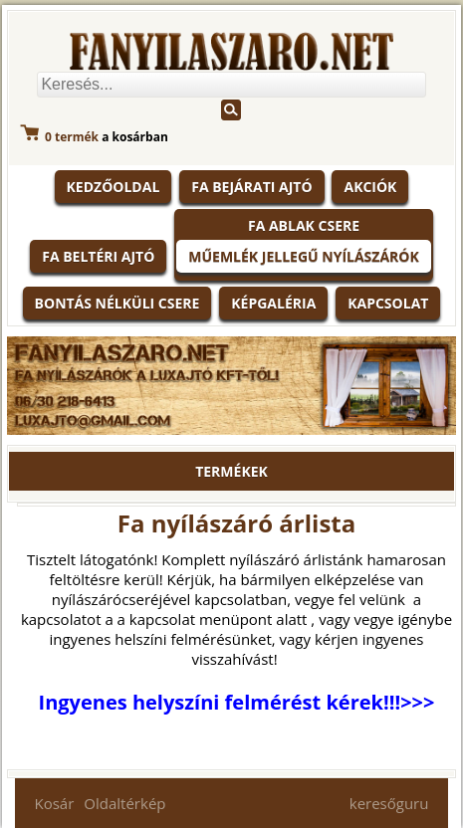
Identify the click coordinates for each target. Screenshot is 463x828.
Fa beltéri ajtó (98, 256)
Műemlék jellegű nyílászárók (303, 256)
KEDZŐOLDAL (113, 186)
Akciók (370, 186)
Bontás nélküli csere (117, 303)
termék (72, 136)
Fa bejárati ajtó (251, 186)
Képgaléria (273, 303)
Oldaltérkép (124, 803)
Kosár (55, 803)
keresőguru (389, 803)
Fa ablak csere (303, 225)
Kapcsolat (387, 303)
